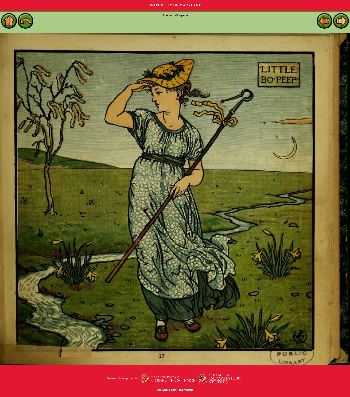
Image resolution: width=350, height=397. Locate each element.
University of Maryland (175, 5)
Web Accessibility (166, 390)
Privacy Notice (185, 390)
